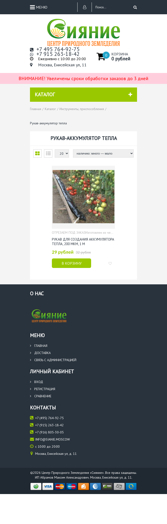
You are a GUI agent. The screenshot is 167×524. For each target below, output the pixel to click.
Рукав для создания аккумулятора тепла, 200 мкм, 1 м (83, 241)
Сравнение (40, 395)
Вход (36, 381)
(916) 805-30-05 (47, 431)
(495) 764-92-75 (47, 417)
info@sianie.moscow (50, 438)
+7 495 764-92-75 (55, 49)
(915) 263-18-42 (47, 424)
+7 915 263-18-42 (55, 54)
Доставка (40, 352)
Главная (38, 345)
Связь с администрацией (53, 359)
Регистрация (42, 388)
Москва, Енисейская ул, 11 (58, 65)
